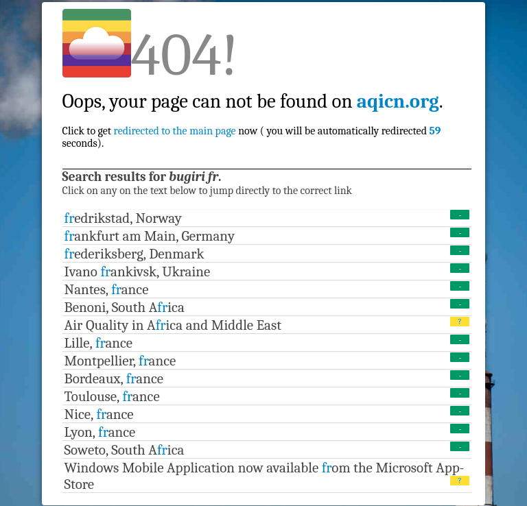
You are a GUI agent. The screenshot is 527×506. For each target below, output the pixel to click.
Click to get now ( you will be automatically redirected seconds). (252, 107)
